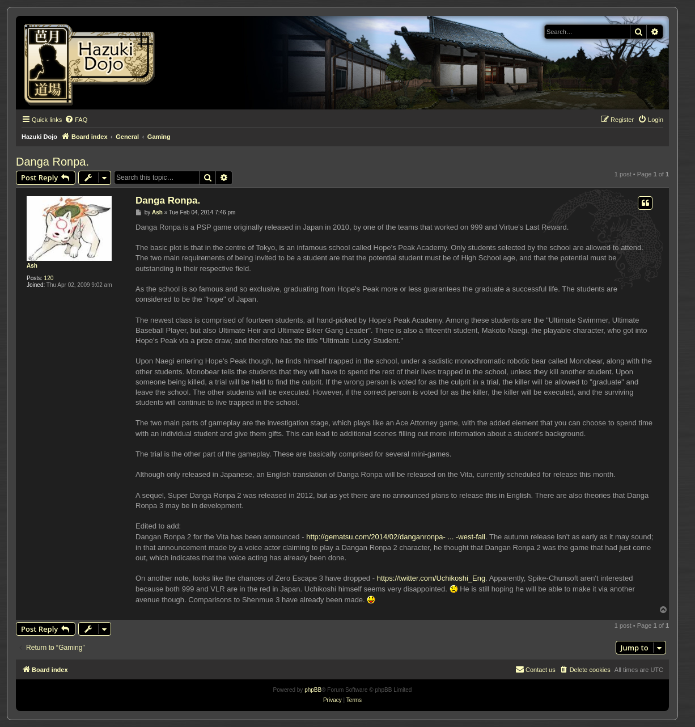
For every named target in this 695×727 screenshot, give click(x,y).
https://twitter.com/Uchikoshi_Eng (431, 578)
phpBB (312, 690)
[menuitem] (76, 119)
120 (49, 278)
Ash (32, 266)
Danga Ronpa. (52, 161)
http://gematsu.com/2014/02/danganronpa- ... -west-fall (395, 536)
